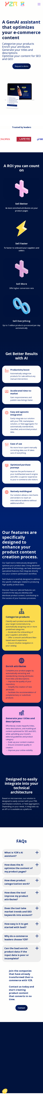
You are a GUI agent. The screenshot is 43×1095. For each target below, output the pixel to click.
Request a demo (21, 66)
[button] (38, 4)
